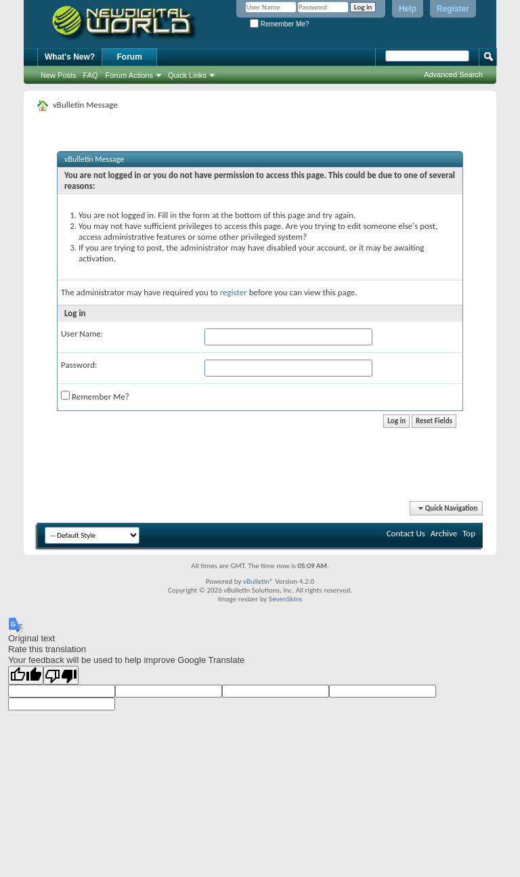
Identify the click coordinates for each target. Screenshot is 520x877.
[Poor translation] (61, 675)
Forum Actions (129, 75)
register (233, 292)
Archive (444, 533)
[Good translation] (25, 675)
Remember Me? (279, 24)
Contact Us (406, 533)
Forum (129, 57)
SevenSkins (285, 599)
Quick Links (187, 75)
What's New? (70, 57)
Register (453, 9)
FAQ (90, 75)
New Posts (59, 75)
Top (468, 533)
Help (407, 9)
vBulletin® (258, 581)
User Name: (82, 333)
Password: (79, 365)
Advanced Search (453, 74)
